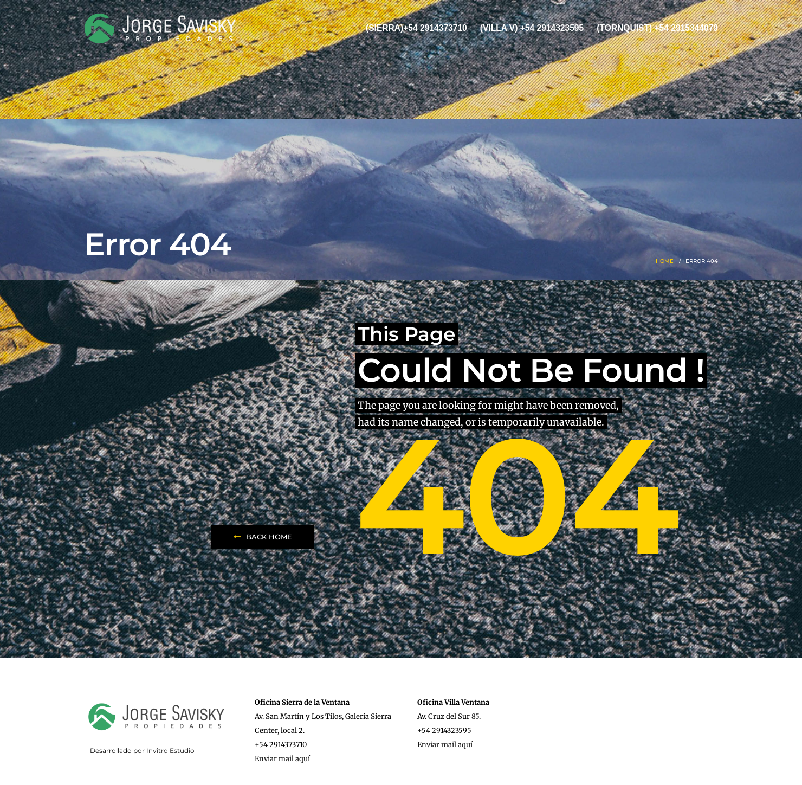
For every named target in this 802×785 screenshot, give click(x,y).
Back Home (263, 536)
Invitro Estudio (170, 751)
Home (665, 261)
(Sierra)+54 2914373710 (416, 28)
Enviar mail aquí (282, 758)
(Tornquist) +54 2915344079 (657, 28)
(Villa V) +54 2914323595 (532, 28)
